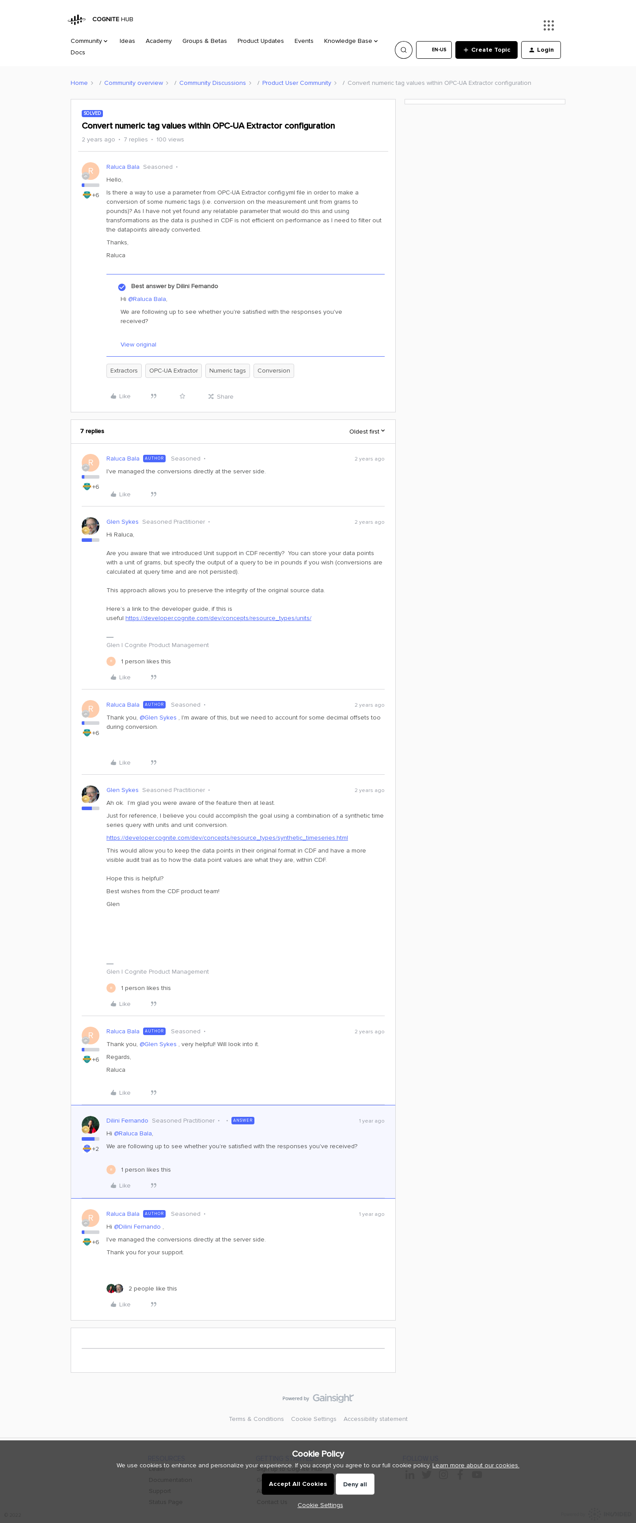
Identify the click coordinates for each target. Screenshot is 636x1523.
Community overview (133, 83)
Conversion (273, 370)
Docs (78, 52)
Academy (159, 41)
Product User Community (296, 83)
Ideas (127, 41)
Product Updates (261, 41)
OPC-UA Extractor (173, 370)
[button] (434, 50)
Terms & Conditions (256, 1419)
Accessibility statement (376, 1419)
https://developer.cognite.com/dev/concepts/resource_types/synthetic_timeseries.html (227, 837)
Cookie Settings (314, 1419)
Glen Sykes (122, 521)
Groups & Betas (204, 41)
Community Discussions (212, 83)
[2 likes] (141, 1288)
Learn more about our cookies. (475, 1465)
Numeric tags (227, 370)
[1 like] (138, 661)
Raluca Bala (123, 167)
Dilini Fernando (127, 1120)
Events (304, 41)
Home (79, 83)
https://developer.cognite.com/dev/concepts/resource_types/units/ (218, 618)
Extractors (124, 370)
